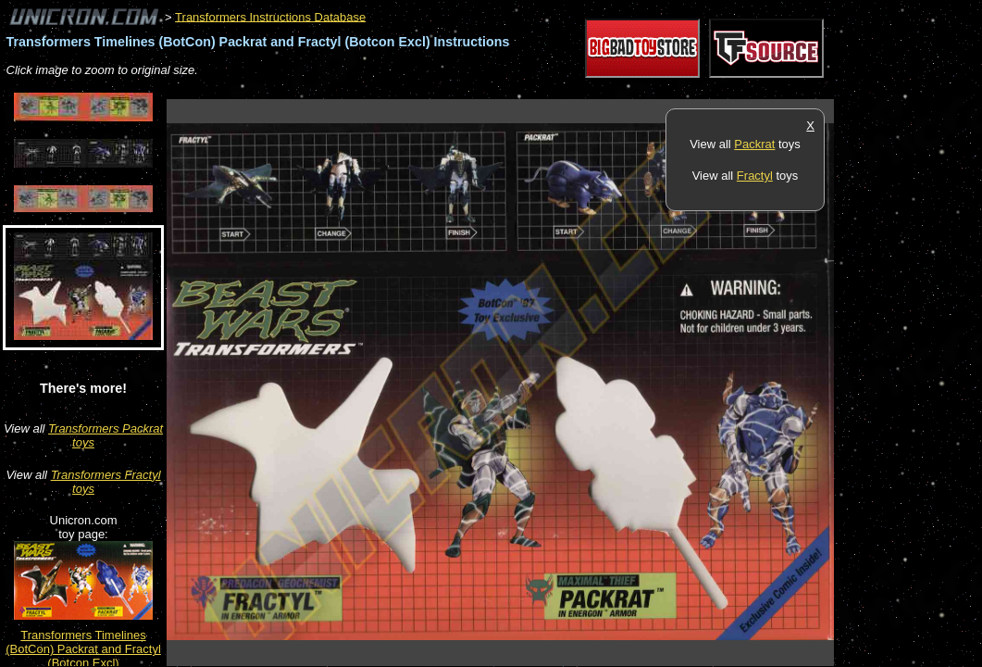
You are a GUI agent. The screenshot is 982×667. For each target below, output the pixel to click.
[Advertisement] (503, 89)
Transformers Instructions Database (270, 16)
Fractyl (755, 175)
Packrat (754, 144)
